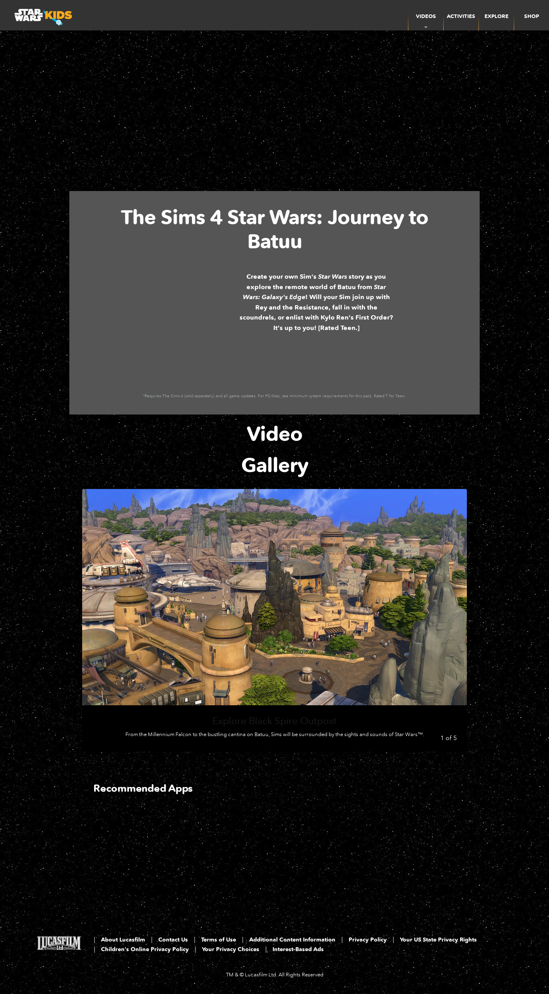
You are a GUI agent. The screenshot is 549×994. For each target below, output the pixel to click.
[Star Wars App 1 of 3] (135, 854)
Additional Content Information (292, 939)
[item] (426, 15)
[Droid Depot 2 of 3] (228, 854)
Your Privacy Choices (230, 949)
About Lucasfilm (123, 939)
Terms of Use (218, 939)
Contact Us (173, 939)
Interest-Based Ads (298, 949)
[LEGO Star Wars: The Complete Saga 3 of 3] (320, 854)
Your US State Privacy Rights (438, 939)
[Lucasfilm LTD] (59, 946)
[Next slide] (454, 620)
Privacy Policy (368, 939)
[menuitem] (461, 15)
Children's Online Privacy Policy (145, 949)
